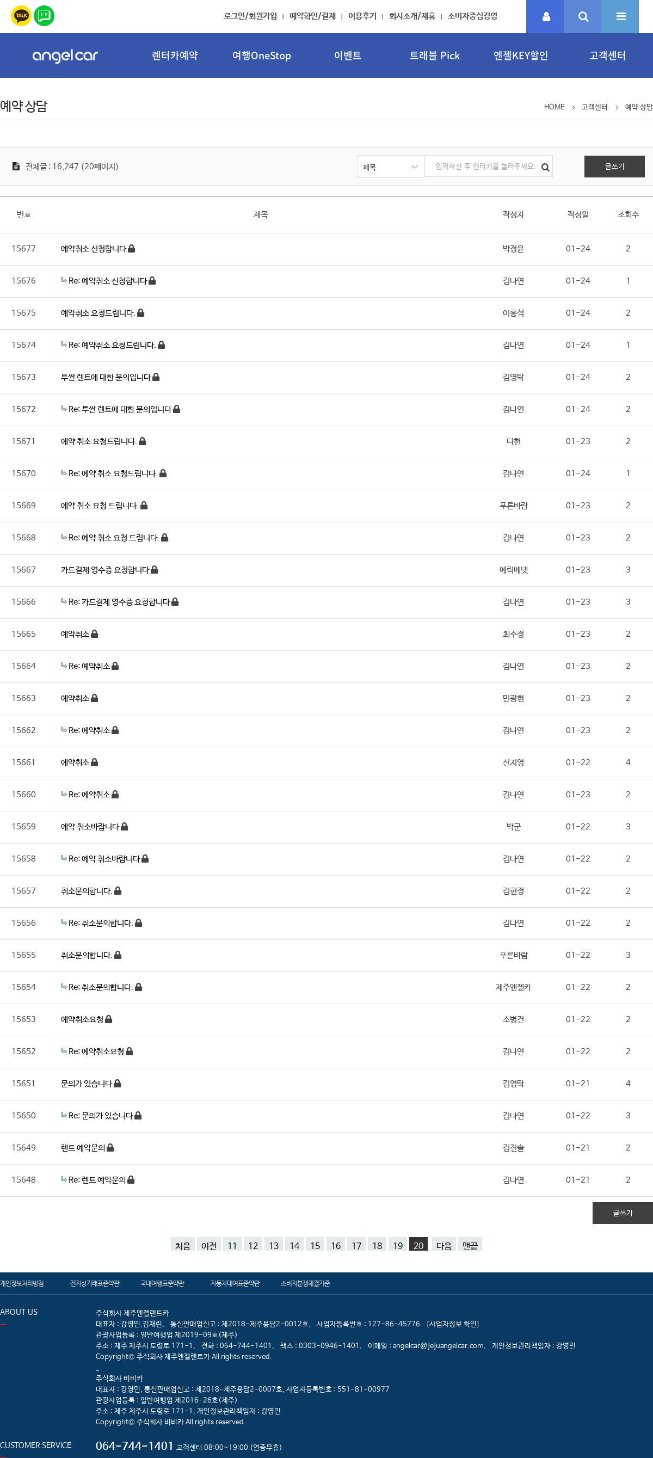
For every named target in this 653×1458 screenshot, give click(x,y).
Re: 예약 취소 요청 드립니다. (115, 538)
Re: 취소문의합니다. (102, 923)
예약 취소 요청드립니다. (100, 441)
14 (294, 1246)
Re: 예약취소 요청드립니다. (113, 345)
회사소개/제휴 (412, 16)
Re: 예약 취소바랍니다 (105, 859)
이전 (209, 1246)
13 (274, 1246)
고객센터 (607, 55)
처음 (182, 1246)
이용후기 (362, 16)
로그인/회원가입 (250, 16)
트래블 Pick (435, 55)
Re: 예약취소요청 (97, 1051)
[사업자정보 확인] (453, 1324)
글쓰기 (615, 167)
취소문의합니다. (87, 891)
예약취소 (76, 634)
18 (377, 1246)
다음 (444, 1246)
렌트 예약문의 (84, 1148)
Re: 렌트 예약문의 (98, 1180)
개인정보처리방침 (22, 1284)
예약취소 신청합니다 (94, 249)
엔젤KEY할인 (521, 55)
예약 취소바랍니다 (91, 827)
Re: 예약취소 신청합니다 (109, 281)
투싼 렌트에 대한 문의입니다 (106, 377)
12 (253, 1246)
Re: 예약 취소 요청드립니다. (114, 473)
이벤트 (348, 55)
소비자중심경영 (472, 16)
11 (232, 1246)
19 (398, 1246)
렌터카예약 (175, 55)
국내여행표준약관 (162, 1284)
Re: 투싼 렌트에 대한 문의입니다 (121, 409)
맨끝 (470, 1246)
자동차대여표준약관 (235, 1284)
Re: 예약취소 (90, 666)
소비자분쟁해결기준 (305, 1284)
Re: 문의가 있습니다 (101, 1116)
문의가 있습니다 (87, 1083)
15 (315, 1246)
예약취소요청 (83, 1019)
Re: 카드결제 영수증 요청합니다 (120, 602)
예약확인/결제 (312, 16)
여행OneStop (261, 55)
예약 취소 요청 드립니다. (100, 505)
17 (356, 1246)
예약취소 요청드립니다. (99, 313)
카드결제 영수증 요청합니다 (106, 570)
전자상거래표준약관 (94, 1284)
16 (336, 1246)
